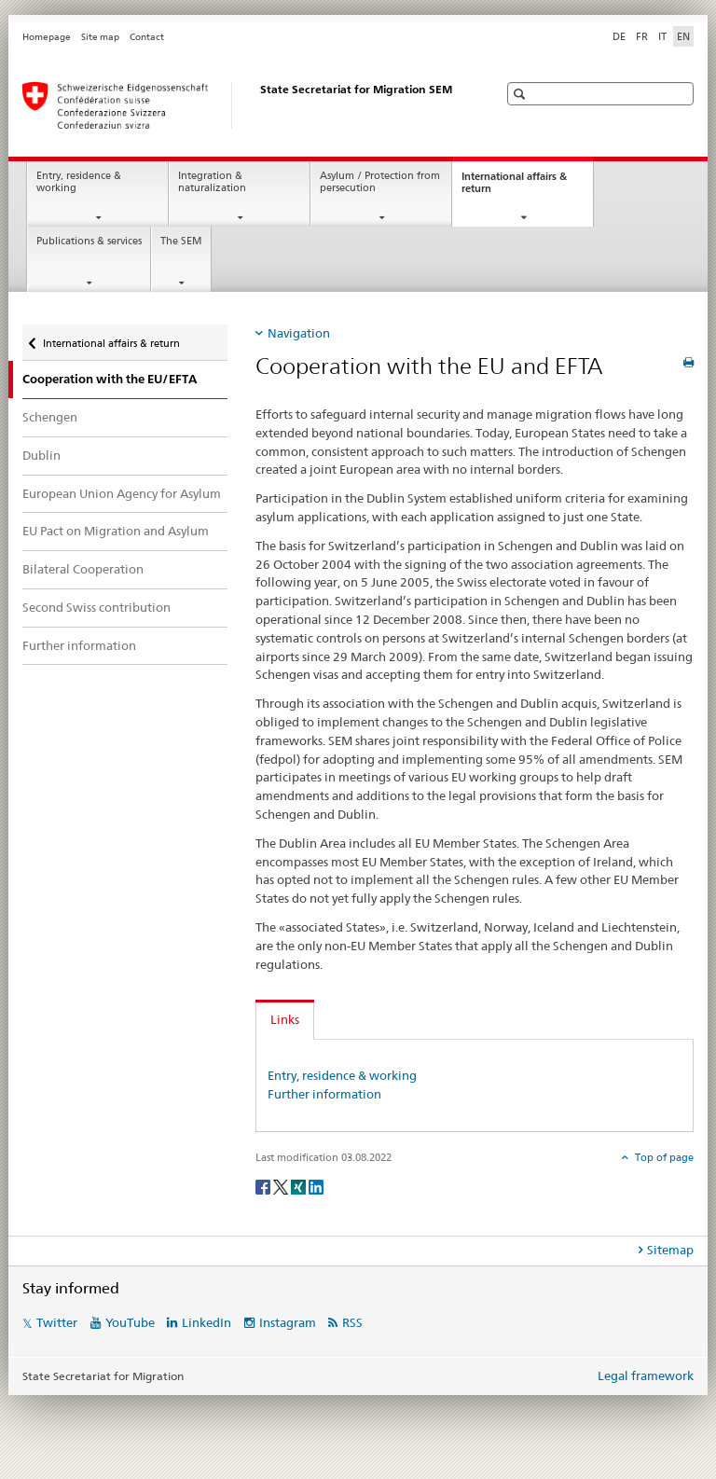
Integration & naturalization (212, 182)
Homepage (46, 37)
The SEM (181, 241)
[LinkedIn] (316, 1186)
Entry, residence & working (78, 182)
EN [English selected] (683, 36)
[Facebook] (264, 1186)
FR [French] (642, 36)
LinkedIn (206, 1322)
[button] (521, 93)
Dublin (41, 455)
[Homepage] (241, 105)
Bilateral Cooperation (83, 568)
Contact (147, 37)
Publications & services (89, 241)
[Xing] (300, 1186)
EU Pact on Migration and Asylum (115, 530)
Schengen (49, 416)
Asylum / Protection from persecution (380, 182)
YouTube (130, 1322)
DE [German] (619, 36)
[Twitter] (282, 1186)
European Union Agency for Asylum (121, 493)
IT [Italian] (662, 36)
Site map (100, 37)
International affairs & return (514, 187)
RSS (352, 1322)
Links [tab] (284, 1019)
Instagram (287, 1322)
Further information (79, 645)
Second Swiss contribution (96, 607)
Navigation (299, 332)
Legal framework (646, 1375)
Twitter (56, 1322)
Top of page (663, 1157)
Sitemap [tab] (670, 1249)
